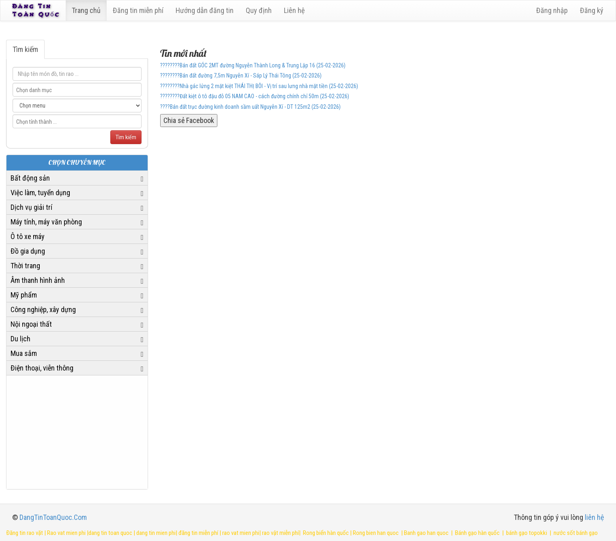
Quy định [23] (260, 10)
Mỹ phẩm (24, 295)
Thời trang (25, 265)
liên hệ (594, 517)
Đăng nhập (552, 10)
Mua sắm (24, 353)
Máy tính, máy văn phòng (46, 222)
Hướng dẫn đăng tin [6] (206, 10)
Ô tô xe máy (28, 236)
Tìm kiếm (25, 49)
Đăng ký (591, 10)
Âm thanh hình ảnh (38, 280)
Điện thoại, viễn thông (42, 368)
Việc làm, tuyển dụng (40, 192)
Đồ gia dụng (28, 251)
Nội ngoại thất (31, 324)
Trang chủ (87, 10)
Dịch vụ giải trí (31, 207)
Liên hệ (295, 10)
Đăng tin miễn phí (139, 10)
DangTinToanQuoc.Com (53, 517)
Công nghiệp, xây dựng (43, 309)
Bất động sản (30, 178)
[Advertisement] (77, 432)
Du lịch (20, 338)
